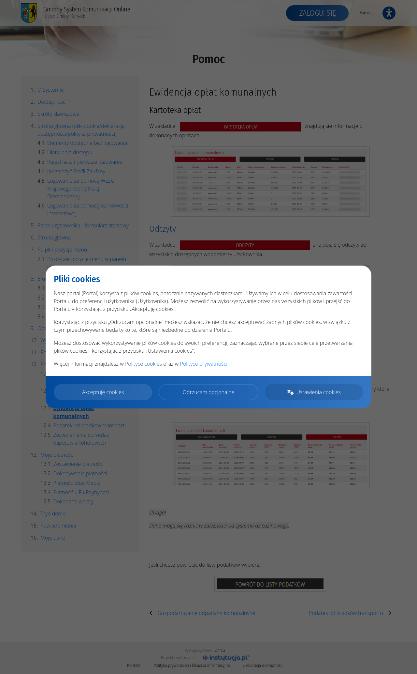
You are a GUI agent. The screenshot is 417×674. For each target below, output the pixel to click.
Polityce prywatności (203, 363)
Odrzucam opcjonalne (208, 392)
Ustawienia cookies (314, 392)
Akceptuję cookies (103, 392)
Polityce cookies (143, 363)
